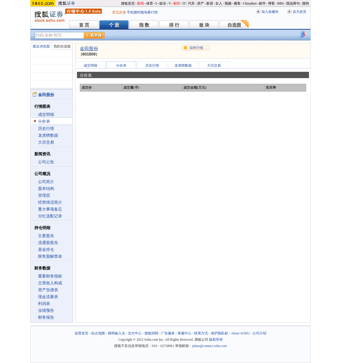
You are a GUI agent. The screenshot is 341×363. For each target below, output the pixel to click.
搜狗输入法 (116, 333)
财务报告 (46, 317)
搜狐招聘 (151, 333)
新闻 (140, 3)
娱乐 (162, 3)
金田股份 (89, 48)
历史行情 (46, 128)
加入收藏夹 (270, 12)
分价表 (44, 121)
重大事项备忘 (50, 209)
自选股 (234, 25)
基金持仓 (46, 249)
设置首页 (81, 333)
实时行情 (196, 48)
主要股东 (46, 236)
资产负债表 (48, 290)
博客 (271, 3)
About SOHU (240, 333)
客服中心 (184, 333)
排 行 (174, 25)
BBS (280, 3)
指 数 (144, 25)
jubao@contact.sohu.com (209, 346)
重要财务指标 (50, 276)
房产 (200, 3)
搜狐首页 (128, 3)
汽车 (191, 3)
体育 (149, 3)
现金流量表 (48, 297)
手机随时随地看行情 (142, 12)
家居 (209, 3)
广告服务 (168, 333)
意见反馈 (119, 12)
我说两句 (293, 3)
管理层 (44, 195)
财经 (176, 3)
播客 (237, 3)
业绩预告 (46, 310)
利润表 (44, 303)
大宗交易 (46, 142)
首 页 (84, 25)
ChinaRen (250, 3)
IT (184, 3)
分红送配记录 (50, 216)
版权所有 (216, 340)
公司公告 (46, 162)
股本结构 (46, 189)
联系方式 (201, 333)
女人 (218, 3)
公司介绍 (259, 333)
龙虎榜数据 (48, 135)
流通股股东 (48, 243)
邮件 (262, 3)
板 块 (204, 25)
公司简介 (46, 182)
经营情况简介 (50, 202)
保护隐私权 (219, 333)
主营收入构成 (50, 283)
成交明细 (46, 114)
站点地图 (98, 333)
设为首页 (299, 12)
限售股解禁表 (50, 256)
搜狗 (305, 3)
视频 (228, 3)
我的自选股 (62, 46)
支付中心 (135, 333)
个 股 (114, 25)
